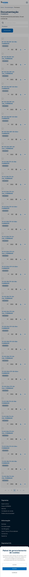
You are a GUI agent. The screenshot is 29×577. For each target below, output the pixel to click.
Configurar (14, 572)
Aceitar (14, 564)
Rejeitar (14, 568)
